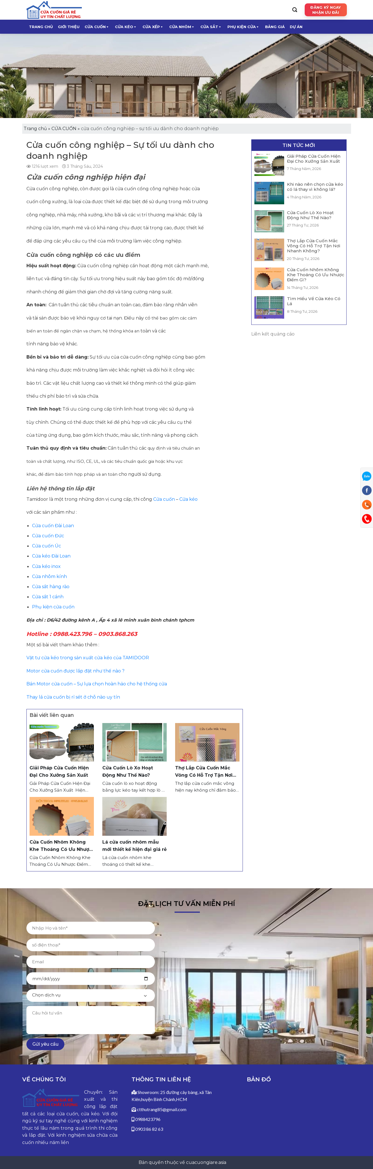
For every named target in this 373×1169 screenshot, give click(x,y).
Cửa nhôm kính (49, 576)
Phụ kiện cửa (243, 27)
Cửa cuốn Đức (48, 535)
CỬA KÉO (126, 27)
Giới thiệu (69, 26)
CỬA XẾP (153, 27)
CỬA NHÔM (182, 27)
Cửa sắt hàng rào (50, 586)
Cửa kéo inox (46, 566)
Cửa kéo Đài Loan (51, 556)
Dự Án (296, 26)
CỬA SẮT (211, 27)
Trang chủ (41, 26)
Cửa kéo (189, 499)
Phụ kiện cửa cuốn (53, 607)
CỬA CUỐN (97, 27)
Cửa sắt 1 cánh (48, 596)
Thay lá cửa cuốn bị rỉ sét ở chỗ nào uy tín (73, 697)
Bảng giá (275, 26)
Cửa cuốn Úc (46, 546)
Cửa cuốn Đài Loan (53, 525)
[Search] (294, 9)
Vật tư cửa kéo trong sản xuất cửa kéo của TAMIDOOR (87, 657)
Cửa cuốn (163, 499)
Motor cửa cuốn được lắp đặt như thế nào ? (75, 671)
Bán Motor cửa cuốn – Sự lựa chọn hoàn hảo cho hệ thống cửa (96, 684)
